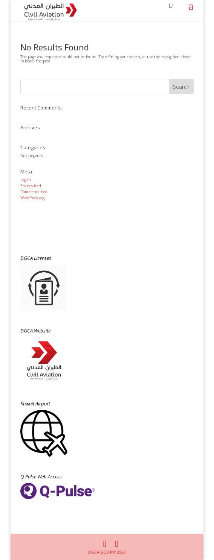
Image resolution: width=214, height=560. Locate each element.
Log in (25, 179)
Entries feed (30, 185)
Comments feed (33, 191)
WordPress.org (32, 197)
